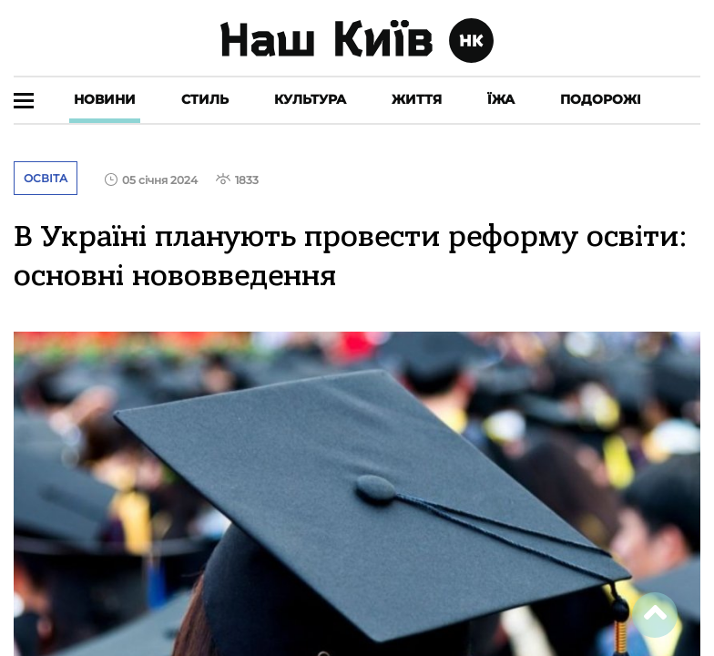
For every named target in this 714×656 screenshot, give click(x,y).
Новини (105, 99)
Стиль (205, 99)
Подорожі (600, 99)
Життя (417, 99)
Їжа (501, 99)
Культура (310, 99)
